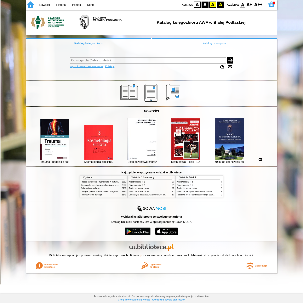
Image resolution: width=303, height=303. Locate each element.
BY (221, 4)
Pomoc (76, 4)
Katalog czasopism (214, 43)
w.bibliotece (132, 255)
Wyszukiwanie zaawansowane (86, 66)
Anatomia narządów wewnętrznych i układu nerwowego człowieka (205, 191)
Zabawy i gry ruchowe (90, 188)
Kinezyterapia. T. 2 (137, 185)
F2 (258, 4)
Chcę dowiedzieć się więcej (134, 299)
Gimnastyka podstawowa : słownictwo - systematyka (103, 185)
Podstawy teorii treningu (91, 195)
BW (205, 4)
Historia (61, 4)
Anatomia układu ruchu (139, 188)
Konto (90, 4)
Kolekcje (109, 66)
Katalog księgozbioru (88, 43)
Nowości (44, 4)
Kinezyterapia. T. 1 (137, 182)
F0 (242, 4)
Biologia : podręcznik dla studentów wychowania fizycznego (106, 191)
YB (213, 4)
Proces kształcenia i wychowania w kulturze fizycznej (104, 182)
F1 (249, 4)
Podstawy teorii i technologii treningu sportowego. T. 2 (200, 195)
